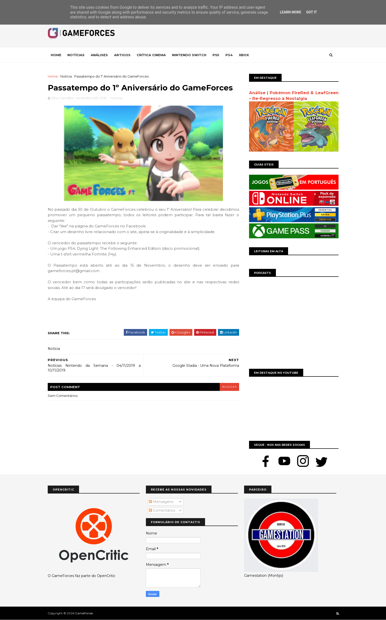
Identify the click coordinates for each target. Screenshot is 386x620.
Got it (311, 12)
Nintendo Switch (189, 55)
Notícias (76, 55)
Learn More (290, 12)
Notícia (66, 76)
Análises (99, 55)
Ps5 (216, 55)
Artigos (122, 55)
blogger (229, 386)
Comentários (162, 510)
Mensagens (161, 501)
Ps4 (229, 55)
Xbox (244, 55)
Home (56, 55)
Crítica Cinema (151, 55)
